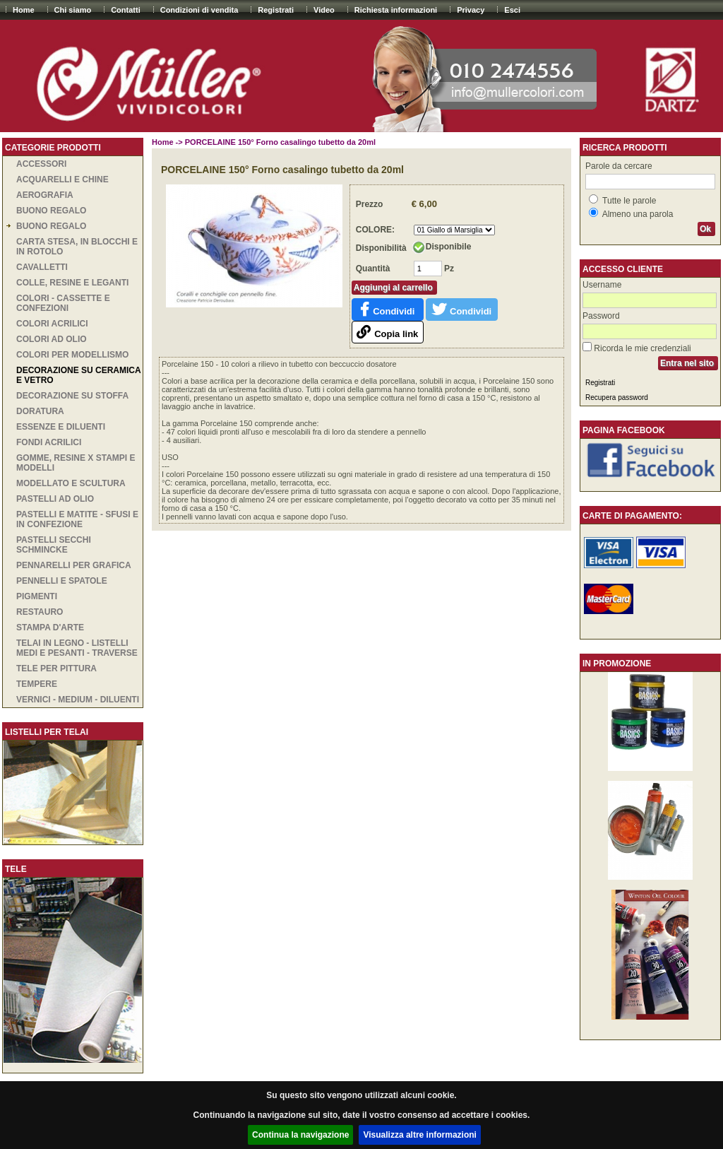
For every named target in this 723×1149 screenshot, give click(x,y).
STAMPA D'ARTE (50, 627)
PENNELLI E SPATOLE (61, 581)
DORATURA (40, 411)
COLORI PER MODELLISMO (72, 355)
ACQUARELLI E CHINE (62, 179)
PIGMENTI (36, 596)
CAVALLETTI (42, 267)
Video (324, 10)
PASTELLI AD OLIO (55, 499)
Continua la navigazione (300, 1135)
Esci (512, 10)
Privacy (470, 10)
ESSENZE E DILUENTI (60, 427)
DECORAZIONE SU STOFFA (72, 396)
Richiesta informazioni (395, 10)
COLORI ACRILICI (52, 324)
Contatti (126, 10)
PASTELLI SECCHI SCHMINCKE (53, 545)
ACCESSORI (41, 164)
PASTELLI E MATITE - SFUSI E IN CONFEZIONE (77, 519)
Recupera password (616, 397)
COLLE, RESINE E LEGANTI (72, 283)
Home (24, 10)
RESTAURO (39, 612)
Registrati (276, 10)
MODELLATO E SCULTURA (71, 483)
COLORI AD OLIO (51, 339)
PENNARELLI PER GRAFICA (73, 565)
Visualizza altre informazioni (420, 1135)
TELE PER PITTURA (56, 668)
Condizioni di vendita (199, 10)
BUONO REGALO (51, 211)
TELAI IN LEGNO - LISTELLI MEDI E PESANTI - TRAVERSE (77, 648)
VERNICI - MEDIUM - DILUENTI (77, 700)
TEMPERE (36, 684)
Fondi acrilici (48, 442)
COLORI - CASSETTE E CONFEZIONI (63, 303)
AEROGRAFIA (44, 195)
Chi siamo (73, 10)
